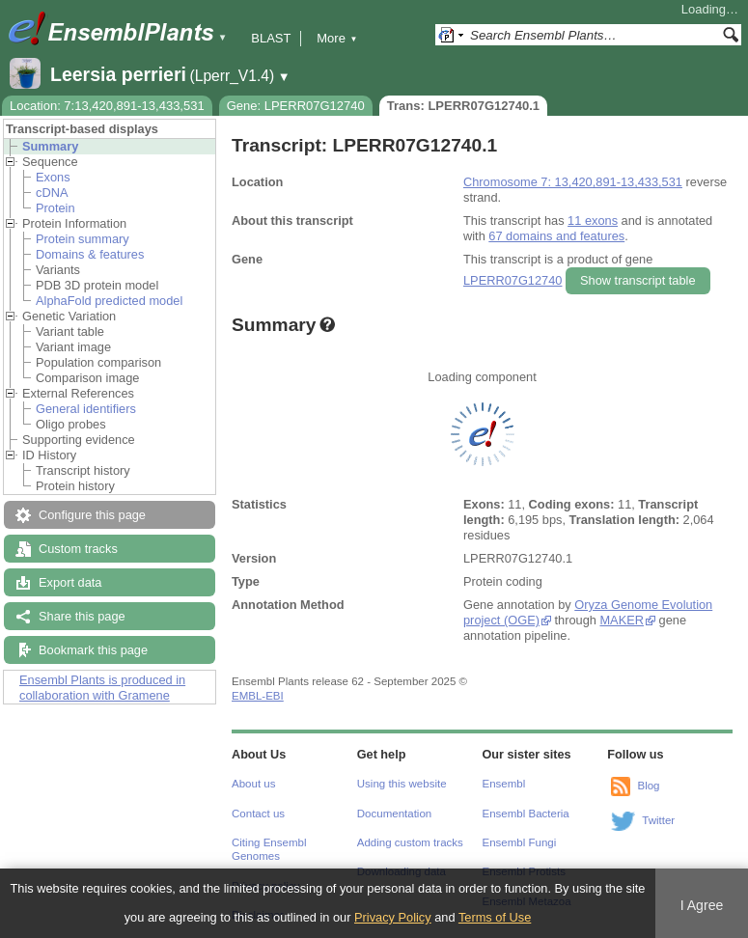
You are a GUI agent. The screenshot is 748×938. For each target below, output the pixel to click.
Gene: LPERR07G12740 (296, 105)
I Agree (702, 905)
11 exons (593, 220)
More (337, 38)
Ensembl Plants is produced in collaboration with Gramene (102, 688)
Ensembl (504, 783)
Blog (648, 785)
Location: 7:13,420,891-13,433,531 (107, 105)
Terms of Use (494, 917)
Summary (50, 146)
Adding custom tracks (410, 842)
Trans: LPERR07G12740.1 (463, 105)
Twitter (658, 820)
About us (253, 783)
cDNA (52, 192)
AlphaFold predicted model (109, 300)
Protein (55, 208)
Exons (53, 177)
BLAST (271, 38)
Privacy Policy (392, 917)
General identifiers (86, 408)
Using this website (402, 783)
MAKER (621, 620)
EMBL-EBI (258, 696)
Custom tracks (78, 548)
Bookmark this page (93, 650)
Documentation (394, 813)
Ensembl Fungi (520, 842)
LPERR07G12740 (512, 280)
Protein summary (82, 239)
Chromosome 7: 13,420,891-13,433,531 (572, 182)
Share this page (82, 616)
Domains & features (90, 254)
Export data (70, 582)
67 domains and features (556, 236)
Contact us (258, 813)
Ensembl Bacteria (526, 813)
